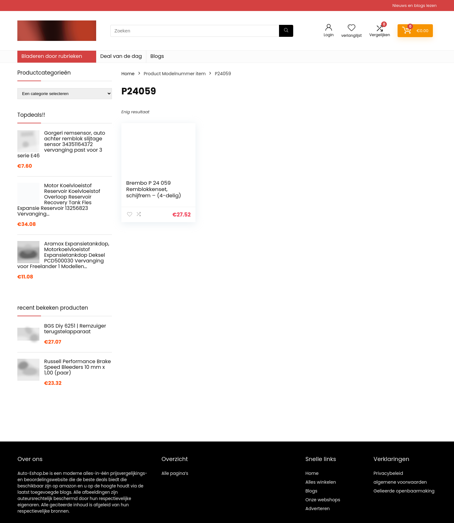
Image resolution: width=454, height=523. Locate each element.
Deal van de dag (121, 56)
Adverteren (318, 508)
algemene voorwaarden (400, 482)
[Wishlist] (351, 28)
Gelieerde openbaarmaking (404, 491)
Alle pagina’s (174, 473)
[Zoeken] (286, 31)
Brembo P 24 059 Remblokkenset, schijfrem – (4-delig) (153, 189)
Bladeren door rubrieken (51, 56)
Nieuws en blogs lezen (415, 5)
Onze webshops (323, 500)
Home (128, 73)
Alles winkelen (321, 482)
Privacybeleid (388, 473)
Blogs (157, 56)
